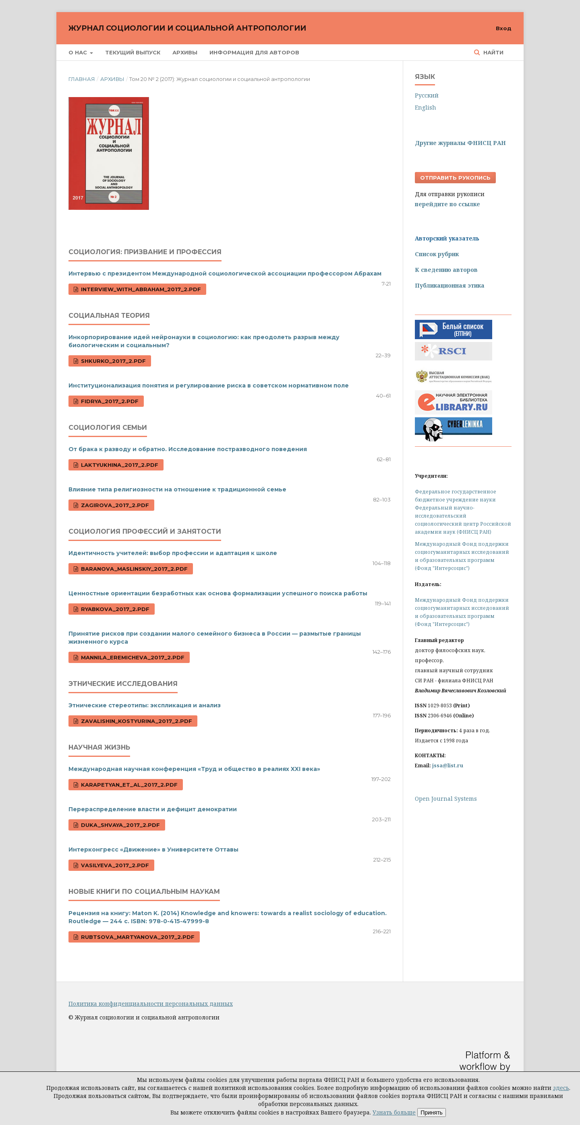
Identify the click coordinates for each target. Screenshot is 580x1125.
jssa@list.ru (447, 765)
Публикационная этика (450, 285)
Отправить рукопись (455, 177)
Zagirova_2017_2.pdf (114, 505)
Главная (81, 79)
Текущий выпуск (132, 52)
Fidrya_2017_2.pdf (109, 401)
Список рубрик (437, 254)
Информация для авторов (254, 52)
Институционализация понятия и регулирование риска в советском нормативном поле (208, 385)
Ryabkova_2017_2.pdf (114, 609)
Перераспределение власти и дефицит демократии (152, 809)
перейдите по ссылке (447, 204)
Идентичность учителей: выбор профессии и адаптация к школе (172, 553)
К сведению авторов (446, 269)
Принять (431, 1112)
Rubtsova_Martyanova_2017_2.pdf (137, 937)
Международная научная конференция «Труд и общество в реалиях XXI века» (194, 769)
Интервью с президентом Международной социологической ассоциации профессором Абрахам (224, 273)
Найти (492, 52)
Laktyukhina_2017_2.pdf (118, 465)
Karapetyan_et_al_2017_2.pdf (128, 784)
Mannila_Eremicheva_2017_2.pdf (131, 657)
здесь (561, 1088)
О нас (78, 52)
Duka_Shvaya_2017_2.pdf (119, 825)
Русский (427, 95)
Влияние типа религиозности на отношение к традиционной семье (177, 489)
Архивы (184, 52)
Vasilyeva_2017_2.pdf (114, 865)
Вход (504, 28)
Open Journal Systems (446, 798)
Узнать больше (394, 1112)
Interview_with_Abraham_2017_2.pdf (140, 289)
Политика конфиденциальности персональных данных (150, 1003)
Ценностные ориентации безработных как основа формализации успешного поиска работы (217, 593)
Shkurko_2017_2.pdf (112, 361)
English (425, 107)
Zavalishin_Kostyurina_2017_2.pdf (135, 721)
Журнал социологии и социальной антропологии (187, 28)
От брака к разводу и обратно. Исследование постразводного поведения (187, 449)
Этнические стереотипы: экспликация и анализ (144, 705)
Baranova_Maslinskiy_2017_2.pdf (133, 569)
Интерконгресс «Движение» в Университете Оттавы (153, 849)
